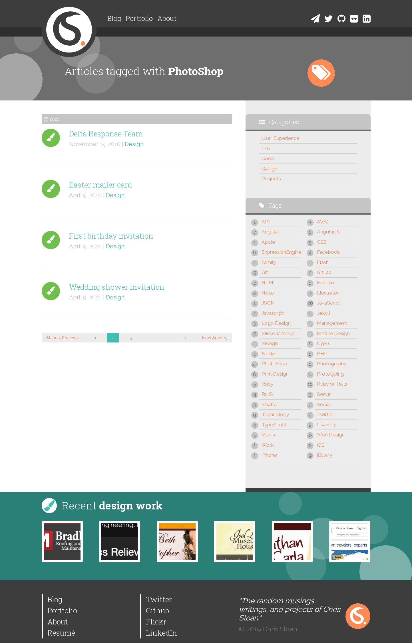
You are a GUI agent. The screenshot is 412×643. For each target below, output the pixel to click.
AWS (322, 222)
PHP (322, 353)
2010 (54, 119)
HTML (269, 282)
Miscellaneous (278, 333)
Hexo (268, 293)
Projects (271, 179)
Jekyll (323, 313)
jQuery (324, 455)
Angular (270, 232)
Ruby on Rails (332, 384)
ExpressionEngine (281, 252)
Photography (331, 363)
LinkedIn (161, 633)
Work (268, 445)
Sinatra (269, 404)
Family (269, 262)
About (166, 18)
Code (268, 158)
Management (332, 323)
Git (265, 272)
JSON (268, 303)
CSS (322, 242)
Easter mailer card (100, 185)
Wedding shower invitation (116, 287)
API (266, 222)
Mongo (270, 343)
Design (134, 144)
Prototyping (330, 374)
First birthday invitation (111, 236)
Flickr (156, 621)
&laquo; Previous (62, 337)
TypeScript (274, 425)
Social (324, 404)
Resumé (61, 633)
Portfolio (139, 18)
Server (324, 394)
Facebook (328, 252)
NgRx (323, 343)
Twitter (325, 414)
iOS (321, 445)
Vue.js (268, 435)
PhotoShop (274, 363)
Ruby (267, 384)
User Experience (281, 138)
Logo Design (276, 323)
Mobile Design (333, 333)
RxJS (267, 394)
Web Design (331, 435)
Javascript (273, 313)
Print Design (275, 374)
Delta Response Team (106, 133)
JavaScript (328, 303)
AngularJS (328, 232)
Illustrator (328, 293)
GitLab (324, 272)
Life (266, 148)
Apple (268, 242)
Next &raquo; (214, 337)
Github (157, 610)
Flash (323, 262)
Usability (326, 425)
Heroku (325, 282)
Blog (114, 18)
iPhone (269, 455)
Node (268, 353)
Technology (275, 414)
